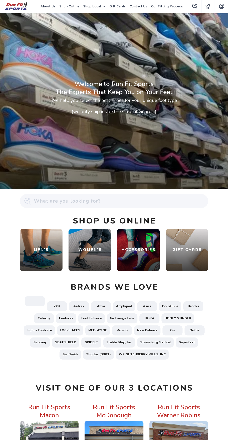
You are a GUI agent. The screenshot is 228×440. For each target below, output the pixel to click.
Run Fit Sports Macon (49, 411)
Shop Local (92, 6)
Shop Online (69, 6)
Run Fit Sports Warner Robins (179, 411)
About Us (48, 6)
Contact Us (138, 6)
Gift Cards (117, 6)
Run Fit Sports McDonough (114, 411)
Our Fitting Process (167, 6)
